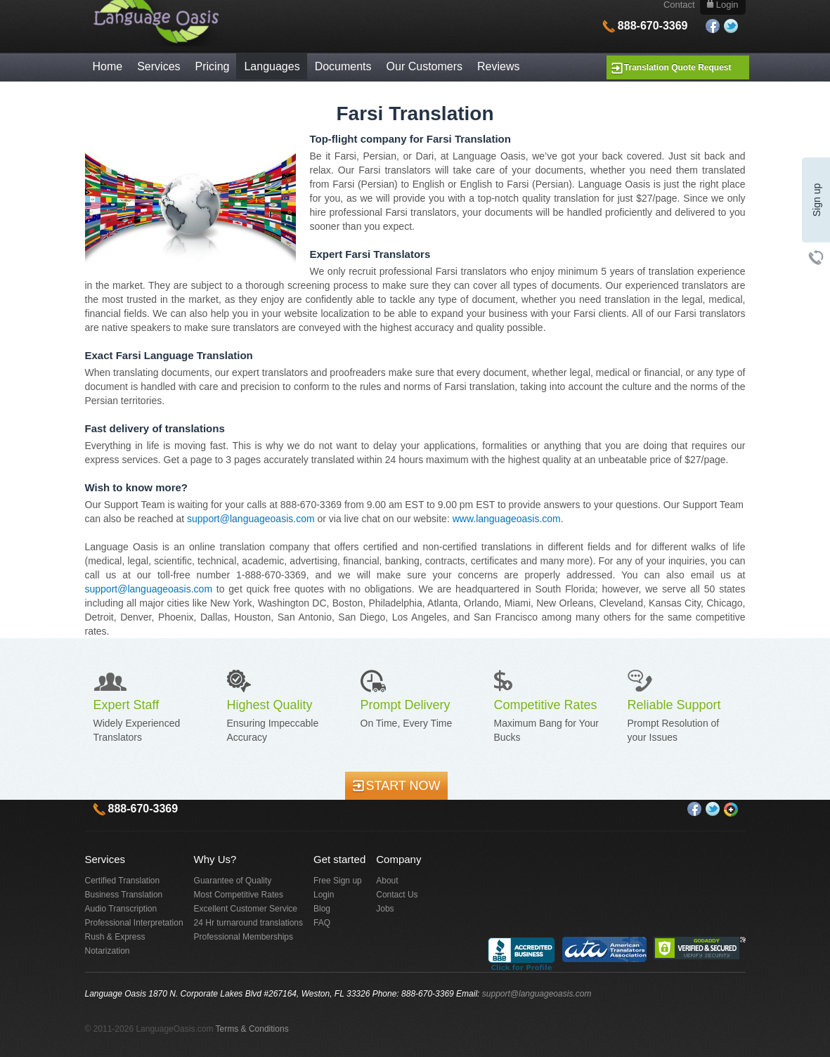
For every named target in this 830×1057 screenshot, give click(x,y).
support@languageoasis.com (251, 518)
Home (108, 66)
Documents (343, 66)
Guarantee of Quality (233, 881)
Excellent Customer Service (245, 909)
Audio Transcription (121, 909)
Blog (321, 909)
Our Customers (424, 66)
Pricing (212, 66)
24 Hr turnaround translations (248, 923)
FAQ (321, 923)
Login (323, 895)
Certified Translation (122, 881)
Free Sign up (337, 881)
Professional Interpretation (134, 923)
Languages (271, 66)
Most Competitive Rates (238, 895)
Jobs (385, 909)
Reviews (498, 66)
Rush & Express (115, 937)
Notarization (107, 951)
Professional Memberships (243, 937)
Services (158, 66)
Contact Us (396, 895)
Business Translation (124, 895)
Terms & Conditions (252, 1029)
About (387, 881)
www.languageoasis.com (507, 518)
